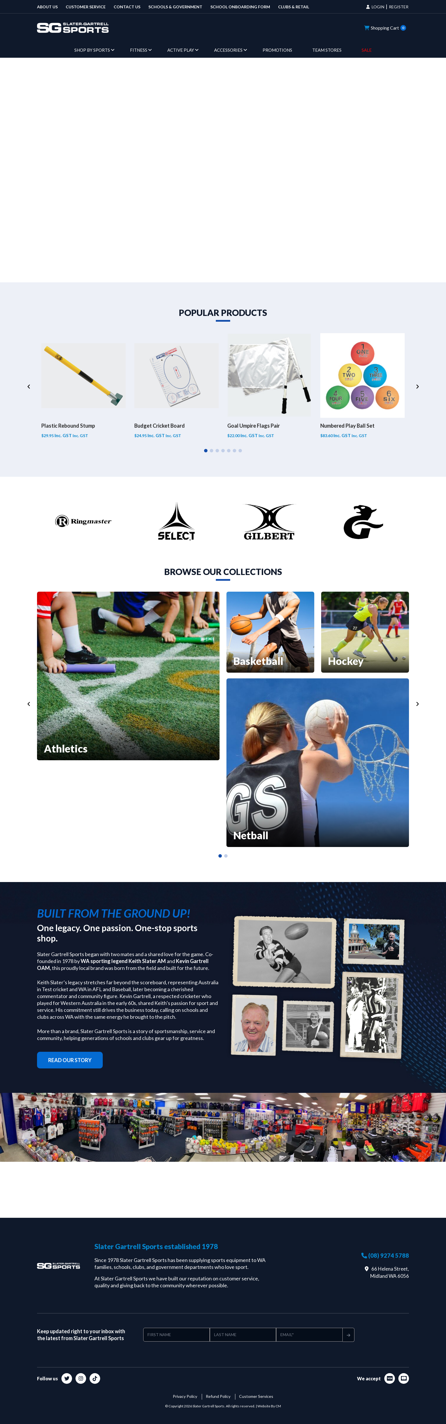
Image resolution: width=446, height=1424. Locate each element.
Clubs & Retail (293, 6)
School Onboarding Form (240, 6)
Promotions (277, 50)
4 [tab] (223, 450)
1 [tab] (206, 450)
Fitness (138, 50)
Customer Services (256, 1396)
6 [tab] (234, 450)
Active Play (180, 50)
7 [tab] (240, 450)
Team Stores (327, 50)
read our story (70, 1060)
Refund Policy (218, 1396)
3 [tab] (217, 450)
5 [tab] (228, 450)
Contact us (127, 6)
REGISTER (398, 6)
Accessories (228, 50)
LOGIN (378, 6)
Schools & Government (175, 6)
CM (278, 1406)
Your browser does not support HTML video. (223, 169)
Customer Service (86, 6)
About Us (47, 6)
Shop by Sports (92, 50)
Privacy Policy (185, 1396)
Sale (367, 50)
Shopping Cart (385, 28)
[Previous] (29, 387)
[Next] (417, 387)
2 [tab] (211, 450)
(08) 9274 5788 (385, 1255)
